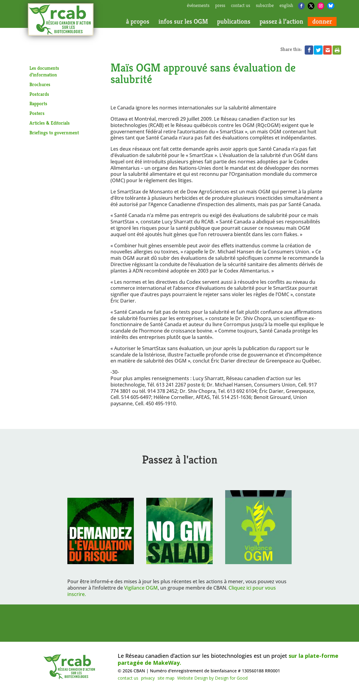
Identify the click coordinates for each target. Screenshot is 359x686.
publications (233, 21)
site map (165, 678)
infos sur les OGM (183, 21)
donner (322, 21)
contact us (240, 5)
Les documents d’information (44, 71)
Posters (37, 113)
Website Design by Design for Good (212, 678)
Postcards (39, 94)
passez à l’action (281, 21)
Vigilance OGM (141, 587)
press (220, 5)
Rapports (38, 103)
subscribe (265, 5)
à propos (137, 21)
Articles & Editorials (49, 123)
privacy (148, 678)
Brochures (39, 84)
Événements (198, 5)
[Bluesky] (330, 5)
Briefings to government (54, 132)
